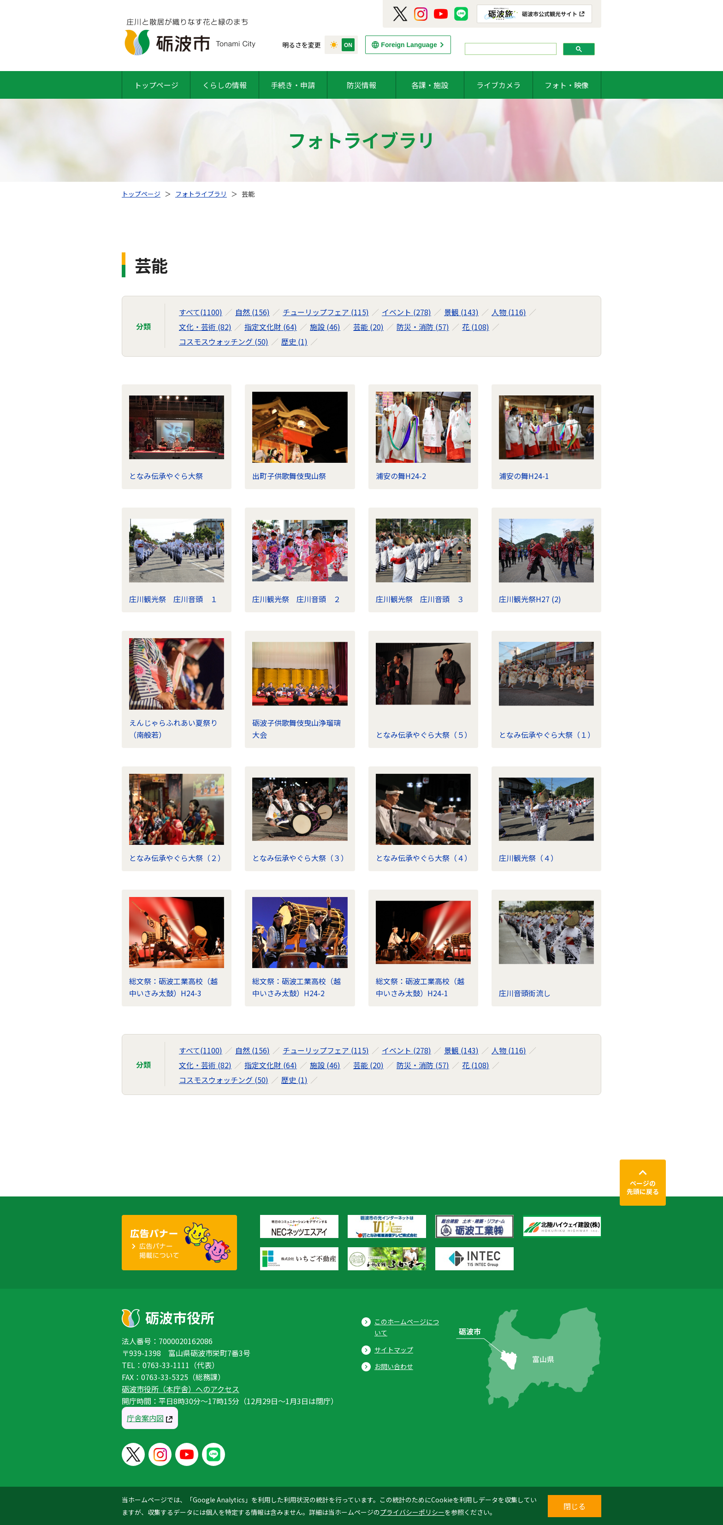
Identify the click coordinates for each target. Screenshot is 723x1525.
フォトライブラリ (201, 193)
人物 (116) (509, 311)
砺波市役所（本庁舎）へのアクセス (180, 1388)
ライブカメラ (498, 84)
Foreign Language (409, 44)
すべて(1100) (200, 311)
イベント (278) (406, 311)
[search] (509, 49)
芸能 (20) (368, 326)
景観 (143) (461, 311)
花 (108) (475, 326)
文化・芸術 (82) (205, 326)
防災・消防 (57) (423, 326)
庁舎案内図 (145, 1417)
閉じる (574, 1506)
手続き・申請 (293, 84)
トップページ (156, 84)
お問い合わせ (393, 1366)
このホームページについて (406, 1327)
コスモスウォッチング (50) (223, 341)
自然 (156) (252, 311)
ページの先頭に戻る (643, 1187)
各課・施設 (429, 84)
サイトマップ (393, 1349)
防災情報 (361, 84)
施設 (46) (325, 326)
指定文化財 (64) (270, 326)
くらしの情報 (224, 84)
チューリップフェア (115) (326, 311)
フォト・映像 (567, 84)
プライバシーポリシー (412, 1512)
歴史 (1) (294, 341)
